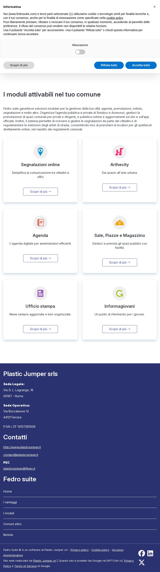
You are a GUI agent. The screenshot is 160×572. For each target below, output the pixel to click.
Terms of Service (25, 566)
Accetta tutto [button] (141, 65)
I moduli (8, 513)
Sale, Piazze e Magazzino (119, 235)
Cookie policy (100, 549)
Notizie (8, 534)
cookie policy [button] (114, 18)
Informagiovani (120, 306)
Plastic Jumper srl (44, 560)
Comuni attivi (12, 524)
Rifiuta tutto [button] (109, 65)
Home (7, 491)
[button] (154, 6)
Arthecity (119, 164)
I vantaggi (10, 502)
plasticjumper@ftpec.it (19, 468)
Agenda (40, 235)
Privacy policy (79, 549)
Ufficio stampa (40, 306)
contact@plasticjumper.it (20, 455)
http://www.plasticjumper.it (22, 447)
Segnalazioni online (40, 164)
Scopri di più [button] (19, 65)
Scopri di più (40, 191)
